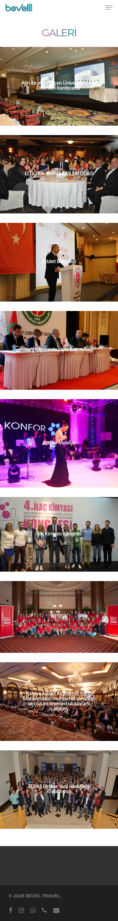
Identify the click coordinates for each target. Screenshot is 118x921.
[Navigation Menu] (108, 7)
